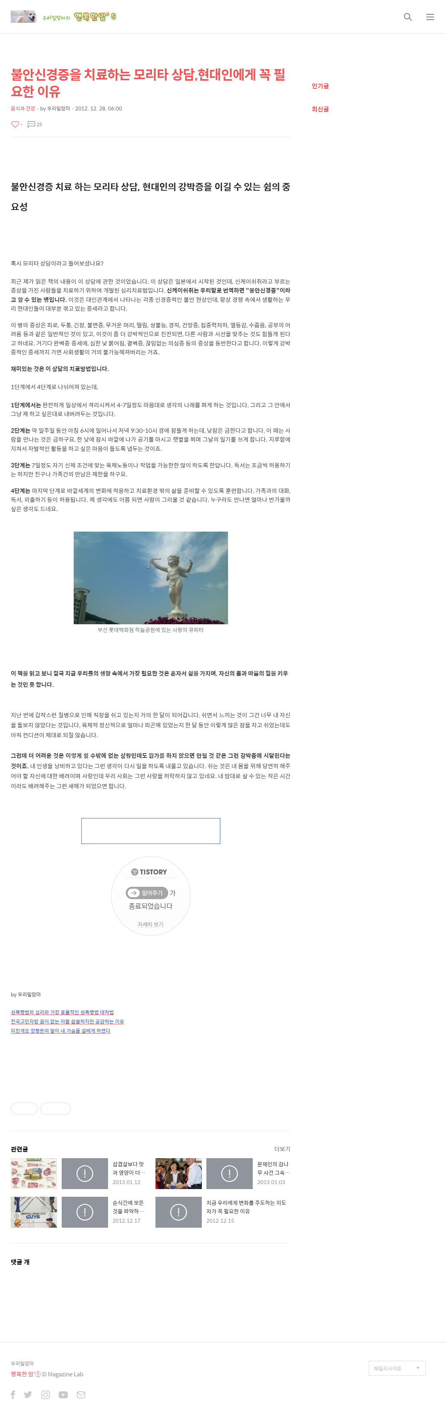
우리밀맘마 (22, 1363)
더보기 (282, 1148)
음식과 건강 (23, 108)
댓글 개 (20, 1262)
